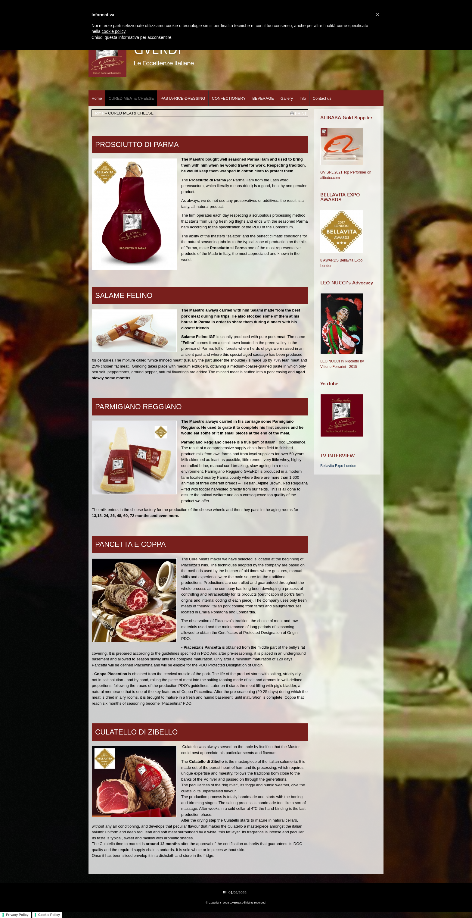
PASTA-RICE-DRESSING (182, 98)
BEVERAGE (263, 98)
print (301, 113)
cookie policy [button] (113, 31)
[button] (377, 14)
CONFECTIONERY (229, 98)
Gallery (287, 98)
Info (303, 98)
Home (97, 98)
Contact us (322, 98)
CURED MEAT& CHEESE (131, 98)
